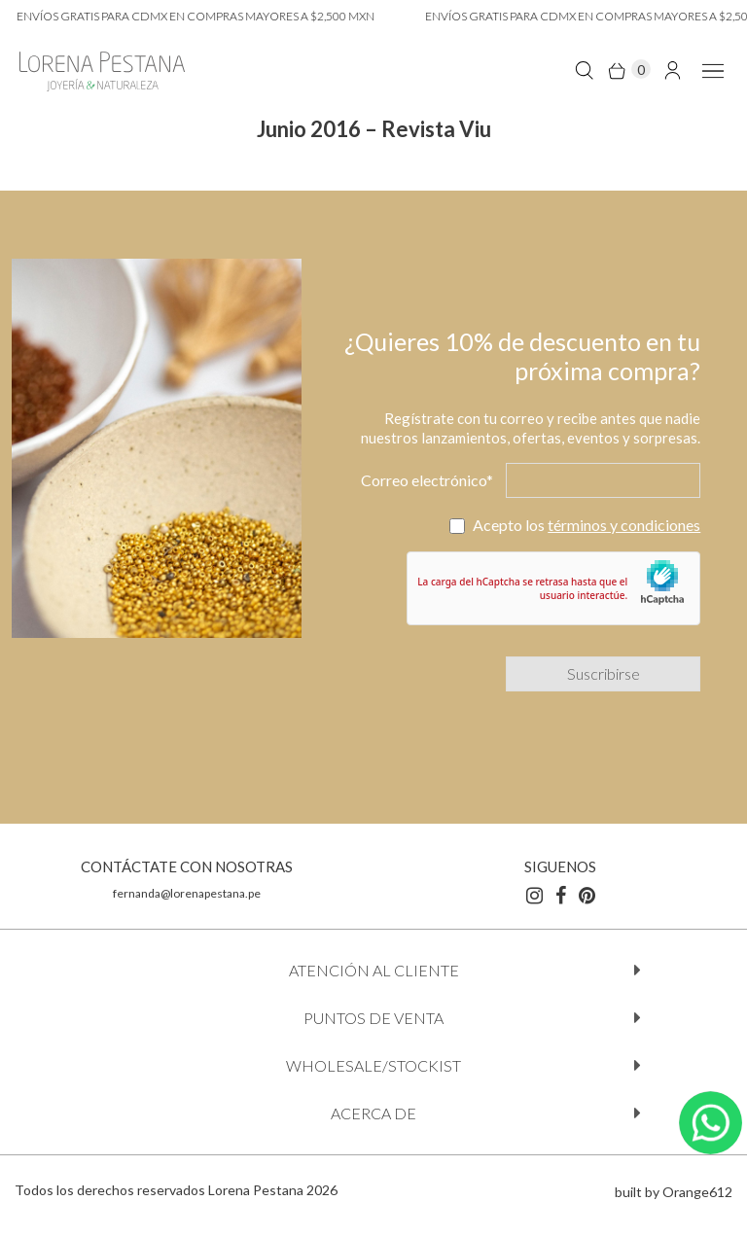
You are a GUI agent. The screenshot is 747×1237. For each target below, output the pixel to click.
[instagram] (534, 894)
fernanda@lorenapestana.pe (187, 893)
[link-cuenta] (672, 69)
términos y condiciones (624, 524)
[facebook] (560, 894)
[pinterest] (587, 894)
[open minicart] (628, 69)
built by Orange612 (673, 1192)
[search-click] (584, 69)
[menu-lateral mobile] (709, 69)
